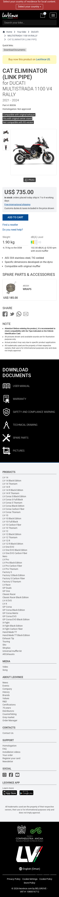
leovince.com (25, 888)
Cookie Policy (45, 879)
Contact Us (8, 733)
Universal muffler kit (12, 651)
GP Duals (7, 588)
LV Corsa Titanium (11, 512)
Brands (6, 695)
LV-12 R (6, 540)
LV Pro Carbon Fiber (12, 566)
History (6, 692)
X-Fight (6, 622)
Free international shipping (17, 204)
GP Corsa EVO (10, 616)
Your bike (21, 32)
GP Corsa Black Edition (14, 610)
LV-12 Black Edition (12, 534)
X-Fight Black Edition (13, 626)
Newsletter (8, 761)
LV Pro (6, 559)
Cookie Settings (29, 879)
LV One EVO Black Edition (15, 550)
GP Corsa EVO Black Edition (16, 619)
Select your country (29, 6)
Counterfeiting (10, 714)
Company (7, 689)
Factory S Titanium (12, 581)
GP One (6, 591)
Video (5, 667)
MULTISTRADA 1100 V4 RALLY (22, 35)
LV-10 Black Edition (12, 518)
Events (6, 685)
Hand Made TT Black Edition (16, 635)
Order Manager (10, 720)
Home (7, 32)
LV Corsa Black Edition (13, 506)
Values (6, 698)
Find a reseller (10, 224)
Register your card (11, 758)
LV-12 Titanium (10, 537)
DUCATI (35, 32)
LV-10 (5, 515)
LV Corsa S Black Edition (14, 496)
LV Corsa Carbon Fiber (13, 509)
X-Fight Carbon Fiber (13, 629)
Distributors (8, 711)
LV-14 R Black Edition (13, 490)
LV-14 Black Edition (12, 480)
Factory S (7, 572)
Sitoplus (6, 648)
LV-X (5, 603)
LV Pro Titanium (10, 569)
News (5, 682)
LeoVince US (43, 59)
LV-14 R (6, 487)
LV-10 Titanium (10, 528)
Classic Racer (9, 594)
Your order (8, 755)
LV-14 (5, 477)
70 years (7, 708)
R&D (5, 701)
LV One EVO (8, 547)
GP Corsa (7, 607)
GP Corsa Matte (10, 613)
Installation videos (11, 752)
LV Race (6, 584)
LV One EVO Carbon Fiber (15, 553)
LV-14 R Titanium (11, 493)
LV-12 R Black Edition (13, 543)
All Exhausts (8, 654)
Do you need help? (13, 229)
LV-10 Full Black (10, 521)
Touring (6, 641)
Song (5, 670)
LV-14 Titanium (10, 484)
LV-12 (5, 531)
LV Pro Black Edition (12, 562)
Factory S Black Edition (14, 575)
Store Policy (29, 883)
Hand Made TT (10, 632)
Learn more (8, 788)
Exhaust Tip (8, 638)
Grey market (8, 717)
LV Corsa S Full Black (13, 499)
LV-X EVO (7, 600)
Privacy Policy (13, 879)
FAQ (5, 749)
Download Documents (14, 50)
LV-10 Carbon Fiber (12, 525)
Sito (4, 644)
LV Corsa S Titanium (12, 502)
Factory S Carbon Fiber (14, 578)
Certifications (9, 704)
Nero (5, 556)
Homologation (10, 745)
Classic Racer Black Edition (16, 597)
